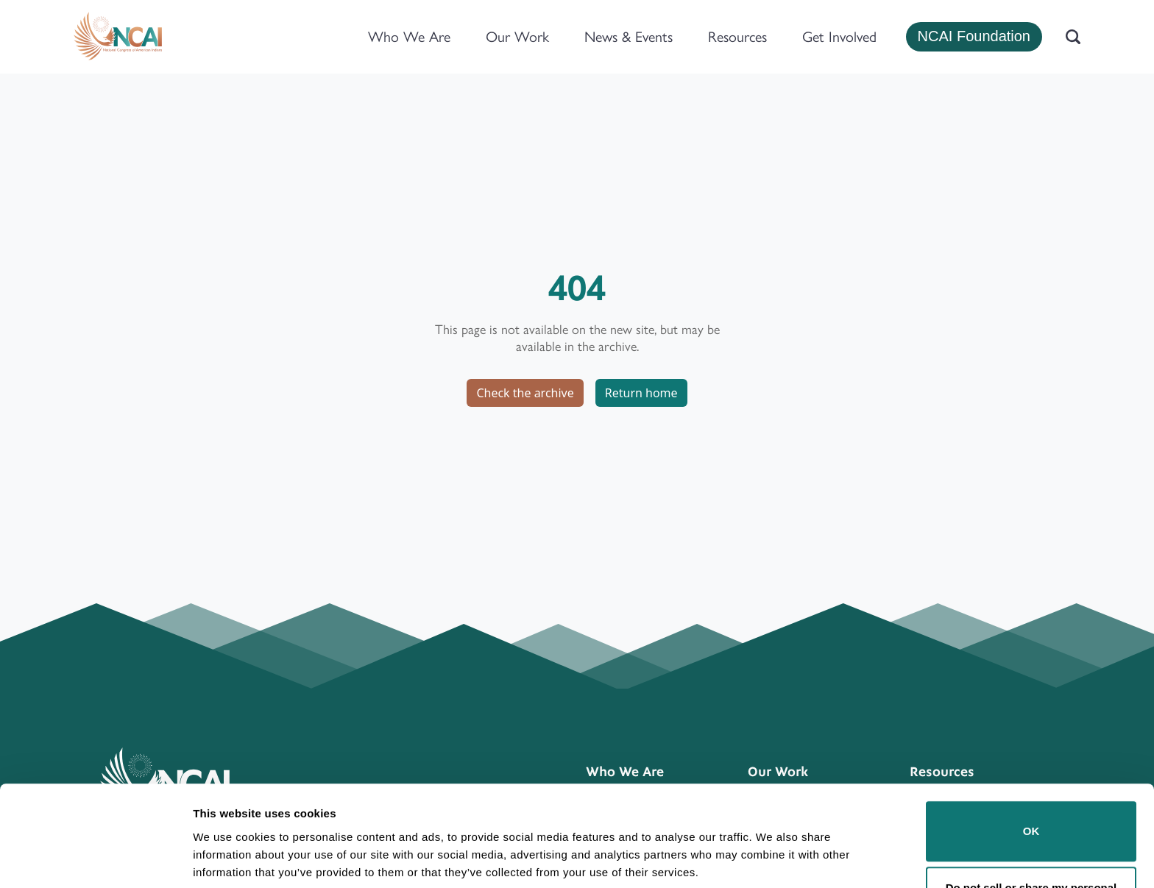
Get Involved (839, 37)
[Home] (118, 37)
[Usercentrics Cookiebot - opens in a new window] (95, 859)
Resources (737, 37)
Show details (227, 856)
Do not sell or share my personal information (1031, 840)
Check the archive (524, 393)
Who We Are (409, 37)
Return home (641, 393)
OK (1031, 774)
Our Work (517, 37)
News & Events (628, 37)
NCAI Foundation (974, 36)
